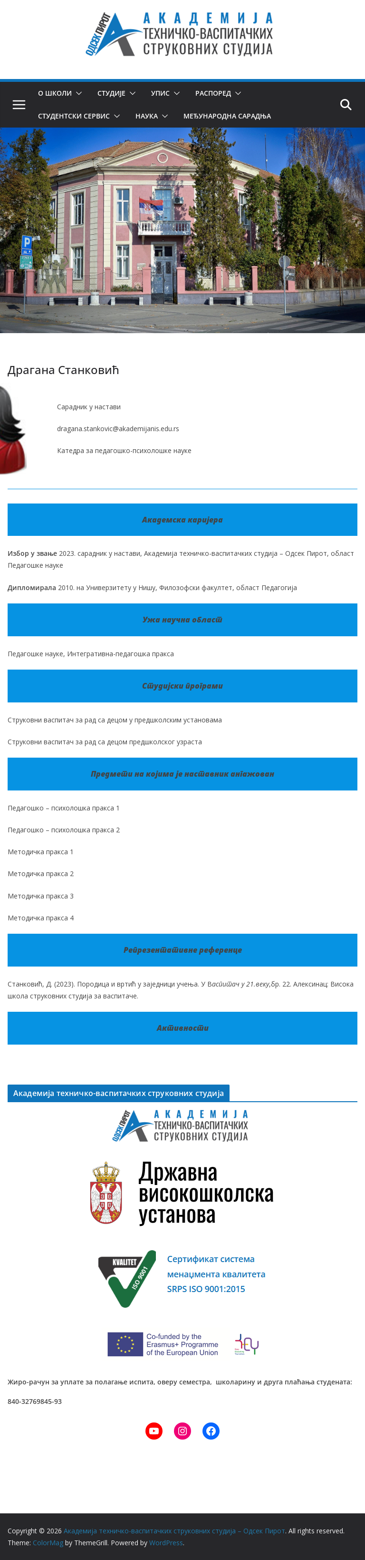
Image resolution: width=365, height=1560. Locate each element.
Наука (145, 115)
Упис (160, 93)
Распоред (213, 93)
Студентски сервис (73, 115)
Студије (111, 93)
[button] (77, 93)
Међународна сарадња (225, 115)
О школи (55, 93)
